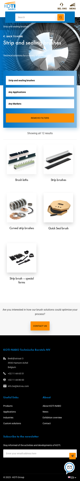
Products (8, 406)
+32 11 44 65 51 (61, 5)
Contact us (40, 326)
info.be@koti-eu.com (18, 386)
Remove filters (40, 118)
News (45, 411)
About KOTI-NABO (52, 406)
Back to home (15, 36)
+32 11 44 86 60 (16, 380)
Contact (47, 423)
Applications (9, 411)
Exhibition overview (52, 417)
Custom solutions (12, 423)
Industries (8, 417)
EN (71, 477)
